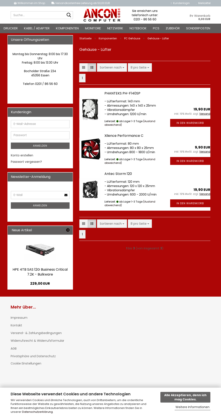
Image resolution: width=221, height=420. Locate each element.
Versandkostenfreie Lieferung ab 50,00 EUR (80, 3)
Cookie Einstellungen (26, 363)
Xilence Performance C (123, 135)
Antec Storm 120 (118, 173)
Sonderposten (198, 28)
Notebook (138, 28)
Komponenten (67, 28)
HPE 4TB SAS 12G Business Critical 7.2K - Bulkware (40, 272)
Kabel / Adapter (37, 28)
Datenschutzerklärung (37, 412)
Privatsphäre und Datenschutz (33, 356)
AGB (14, 348)
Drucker (11, 28)
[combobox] (112, 67)
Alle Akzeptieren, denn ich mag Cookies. (185, 397)
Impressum (19, 318)
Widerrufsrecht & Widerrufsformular (37, 341)
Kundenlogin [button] (180, 3)
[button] (83, 67)
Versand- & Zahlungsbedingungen (36, 333)
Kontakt (16, 325)
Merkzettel (203, 3)
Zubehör (173, 28)
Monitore (93, 28)
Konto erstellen (22, 155)
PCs (156, 28)
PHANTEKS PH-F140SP (122, 93)
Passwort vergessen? (26, 162)
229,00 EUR (40, 283)
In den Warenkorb (190, 123)
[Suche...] (69, 15)
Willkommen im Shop (29, 3)
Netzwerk (115, 28)
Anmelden (40, 145)
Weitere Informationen (192, 407)
